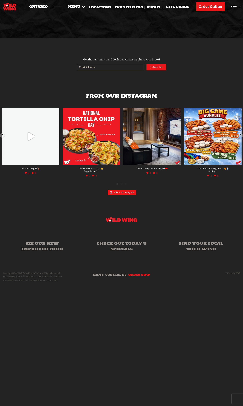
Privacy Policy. (9, 277)
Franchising (129, 7)
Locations (100, 7)
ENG (236, 6)
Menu (76, 7)
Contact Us (115, 275)
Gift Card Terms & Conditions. (50, 277)
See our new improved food (42, 246)
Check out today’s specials (121, 246)
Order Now (139, 275)
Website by (233, 273)
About (153, 7)
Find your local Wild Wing (201, 246)
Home (98, 275)
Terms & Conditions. (26, 277)
